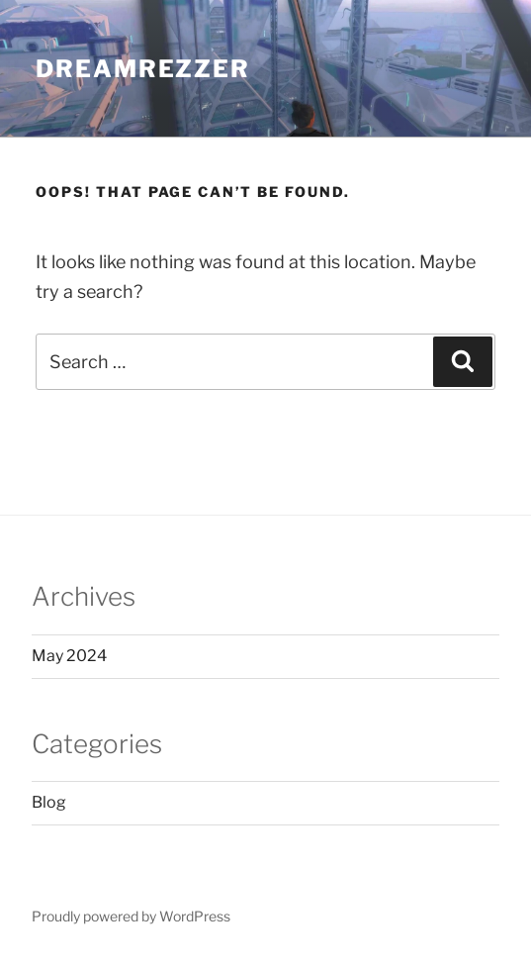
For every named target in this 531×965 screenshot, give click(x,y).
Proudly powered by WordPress (131, 916)
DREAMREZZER (143, 68)
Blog (49, 802)
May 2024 (69, 655)
